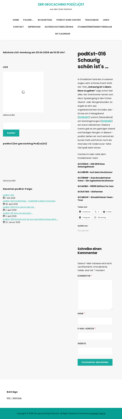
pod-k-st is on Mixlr (9, 180)
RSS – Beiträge (14, 398)
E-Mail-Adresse (87, 328)
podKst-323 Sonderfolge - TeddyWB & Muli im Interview (29, 201)
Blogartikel (45, 19)
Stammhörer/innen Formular (94, 26)
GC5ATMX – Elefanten (90, 191)
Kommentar (85, 275)
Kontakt (18, 26)
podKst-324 (8, 195)
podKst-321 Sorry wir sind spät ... (18, 213)
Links (106, 19)
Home (16, 19)
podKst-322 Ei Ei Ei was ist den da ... (19, 207)
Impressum (34, 26)
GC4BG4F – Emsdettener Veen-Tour (95, 199)
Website (82, 343)
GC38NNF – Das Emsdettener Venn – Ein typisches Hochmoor (96, 179)
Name (81, 313)
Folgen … (28, 19)
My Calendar (62, 33)
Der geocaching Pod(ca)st (61, 4)
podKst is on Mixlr (9, 115)
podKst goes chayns (68, 19)
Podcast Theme (97, 413)
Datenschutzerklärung (59, 26)
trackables (92, 19)
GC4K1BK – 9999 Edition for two (96, 186)
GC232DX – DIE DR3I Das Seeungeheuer (91, 165)
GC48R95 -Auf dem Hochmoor (95, 172)
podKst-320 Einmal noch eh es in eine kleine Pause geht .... (30, 219)
